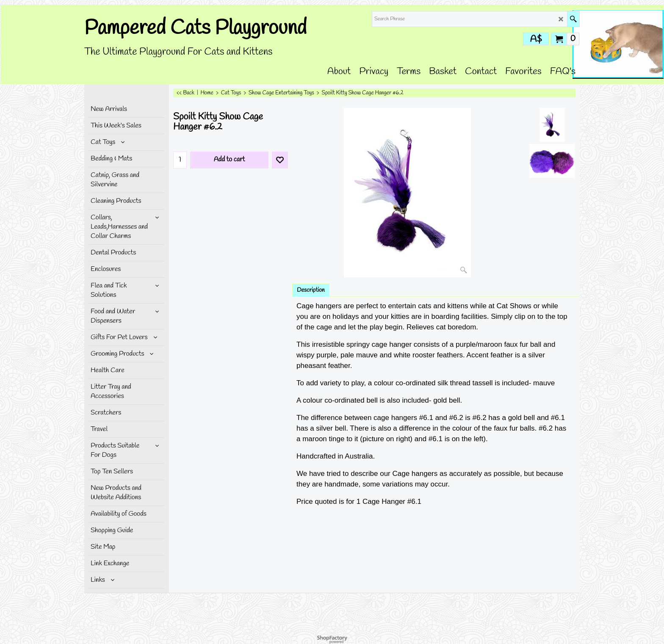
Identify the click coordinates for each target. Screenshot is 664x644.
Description (311, 290)
